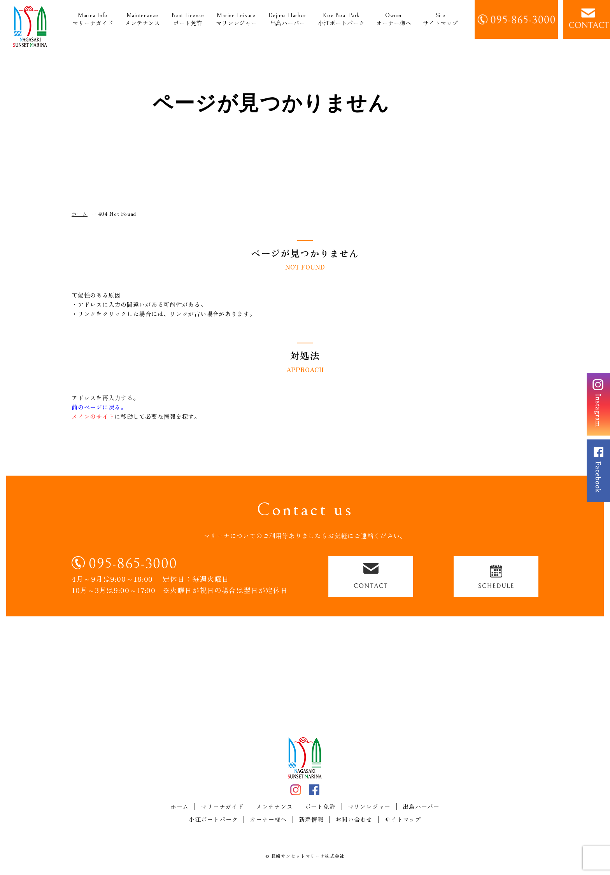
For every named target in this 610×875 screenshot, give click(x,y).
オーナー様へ (393, 19)
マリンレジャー (236, 19)
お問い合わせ (353, 819)
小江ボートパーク (341, 19)
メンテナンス (142, 19)
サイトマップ (440, 19)
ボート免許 (188, 19)
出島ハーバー (287, 19)
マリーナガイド (92, 19)
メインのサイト (93, 416)
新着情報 (311, 819)
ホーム (179, 806)
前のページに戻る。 (99, 407)
